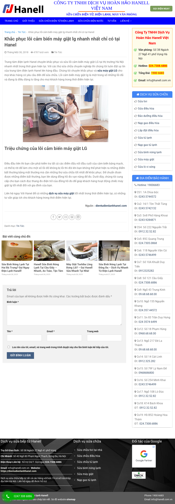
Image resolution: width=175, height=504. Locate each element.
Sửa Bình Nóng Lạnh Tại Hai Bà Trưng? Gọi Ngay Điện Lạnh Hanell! (15, 267)
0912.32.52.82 (147, 231)
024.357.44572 (148, 310)
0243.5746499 (147, 255)
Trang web (92, 331)
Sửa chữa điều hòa (88, 456)
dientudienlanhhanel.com (111, 205)
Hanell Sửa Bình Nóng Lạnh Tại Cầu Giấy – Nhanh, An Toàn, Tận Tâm (48, 267)
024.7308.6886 (148, 282)
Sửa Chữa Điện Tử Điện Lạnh (56, 20)
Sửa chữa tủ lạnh (87, 462)
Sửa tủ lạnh (145, 137)
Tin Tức (22, 32)
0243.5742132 (147, 208)
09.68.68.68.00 (148, 294)
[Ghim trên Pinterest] (72, 217)
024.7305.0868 (148, 243)
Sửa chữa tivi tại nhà (89, 450)
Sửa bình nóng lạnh (150, 152)
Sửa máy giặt (146, 159)
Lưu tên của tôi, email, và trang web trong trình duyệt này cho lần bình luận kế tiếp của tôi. (60, 347)
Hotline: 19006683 (148, 185)
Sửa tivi (142, 101)
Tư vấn (111, 20)
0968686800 (146, 372)
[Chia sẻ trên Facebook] (53, 217)
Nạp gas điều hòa (148, 123)
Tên (9, 331)
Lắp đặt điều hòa (148, 130)
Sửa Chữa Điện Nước (90, 20)
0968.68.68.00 (147, 333)
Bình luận (13, 302)
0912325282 (146, 270)
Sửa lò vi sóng (146, 166)
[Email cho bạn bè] (66, 217)
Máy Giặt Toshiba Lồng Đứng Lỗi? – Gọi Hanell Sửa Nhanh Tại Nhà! (79, 267)
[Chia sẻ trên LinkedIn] (78, 217)
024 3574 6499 (148, 321)
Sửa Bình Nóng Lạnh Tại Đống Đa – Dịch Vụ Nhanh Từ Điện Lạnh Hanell (113, 267)
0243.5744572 (147, 196)
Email (51, 331)
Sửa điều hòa (146, 108)
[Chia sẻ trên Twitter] (59, 217)
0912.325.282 (147, 361)
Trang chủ (11, 20)
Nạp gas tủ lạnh (147, 145)
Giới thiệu (28, 20)
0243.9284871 (147, 220)
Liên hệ (126, 21)
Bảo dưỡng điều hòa (150, 116)
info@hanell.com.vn (18, 468)
